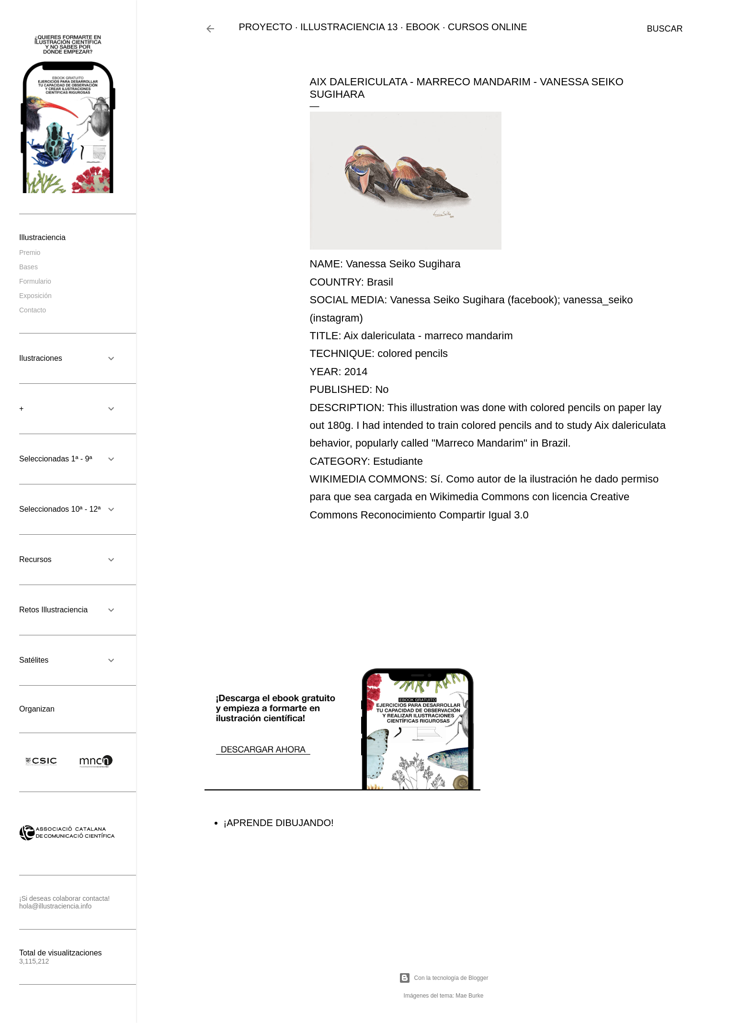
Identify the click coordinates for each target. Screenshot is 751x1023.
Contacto (32, 310)
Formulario (35, 281)
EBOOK (423, 27)
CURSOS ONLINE (487, 27)
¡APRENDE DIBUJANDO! (279, 822)
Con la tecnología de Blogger (444, 978)
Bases (28, 267)
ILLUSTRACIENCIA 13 (349, 27)
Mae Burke (469, 995)
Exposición (35, 295)
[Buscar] (665, 28)
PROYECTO (266, 27)
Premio (29, 252)
